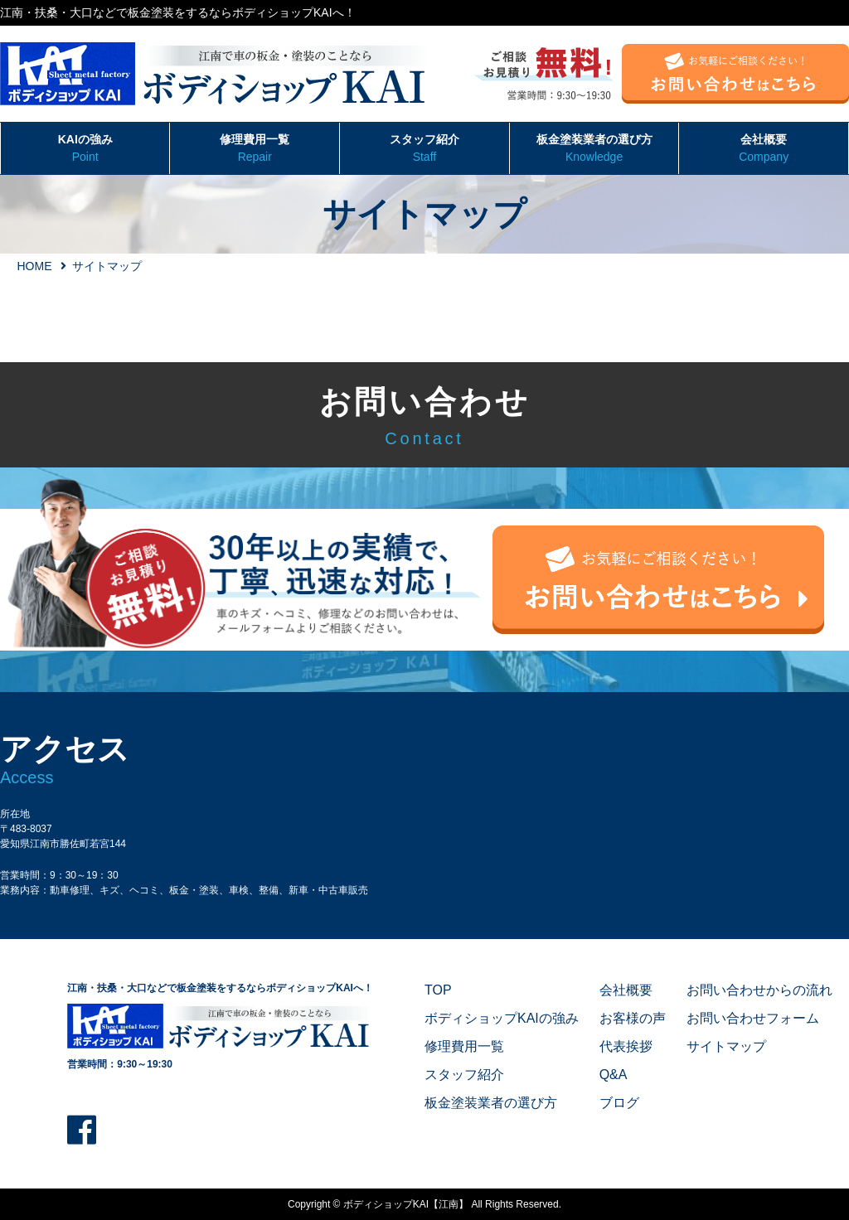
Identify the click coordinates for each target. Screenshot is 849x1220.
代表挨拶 (626, 1046)
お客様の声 (632, 1018)
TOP (438, 990)
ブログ (619, 1103)
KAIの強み (85, 149)
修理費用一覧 (254, 149)
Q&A (613, 1075)
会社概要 (763, 149)
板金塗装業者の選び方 (594, 149)
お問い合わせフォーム (752, 1018)
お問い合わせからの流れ (759, 990)
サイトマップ (726, 1046)
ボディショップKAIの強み (501, 1018)
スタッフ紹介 (424, 149)
